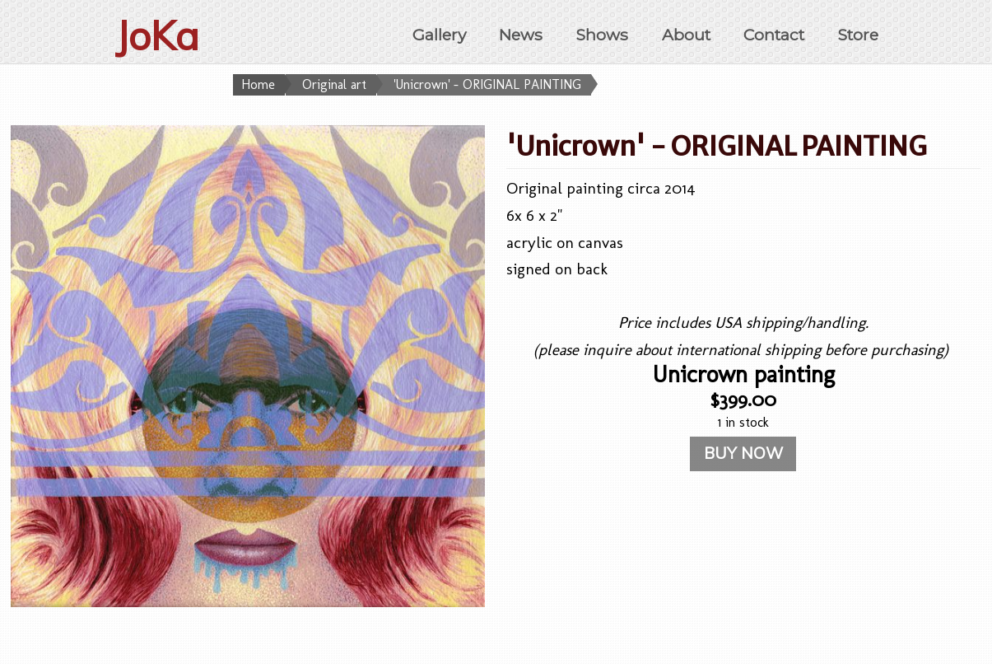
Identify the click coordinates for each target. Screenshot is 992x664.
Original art (334, 84)
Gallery (439, 34)
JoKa (157, 35)
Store (857, 34)
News (521, 34)
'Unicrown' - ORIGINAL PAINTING (487, 84)
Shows (601, 34)
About (686, 34)
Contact (773, 34)
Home (258, 84)
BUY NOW (743, 453)
